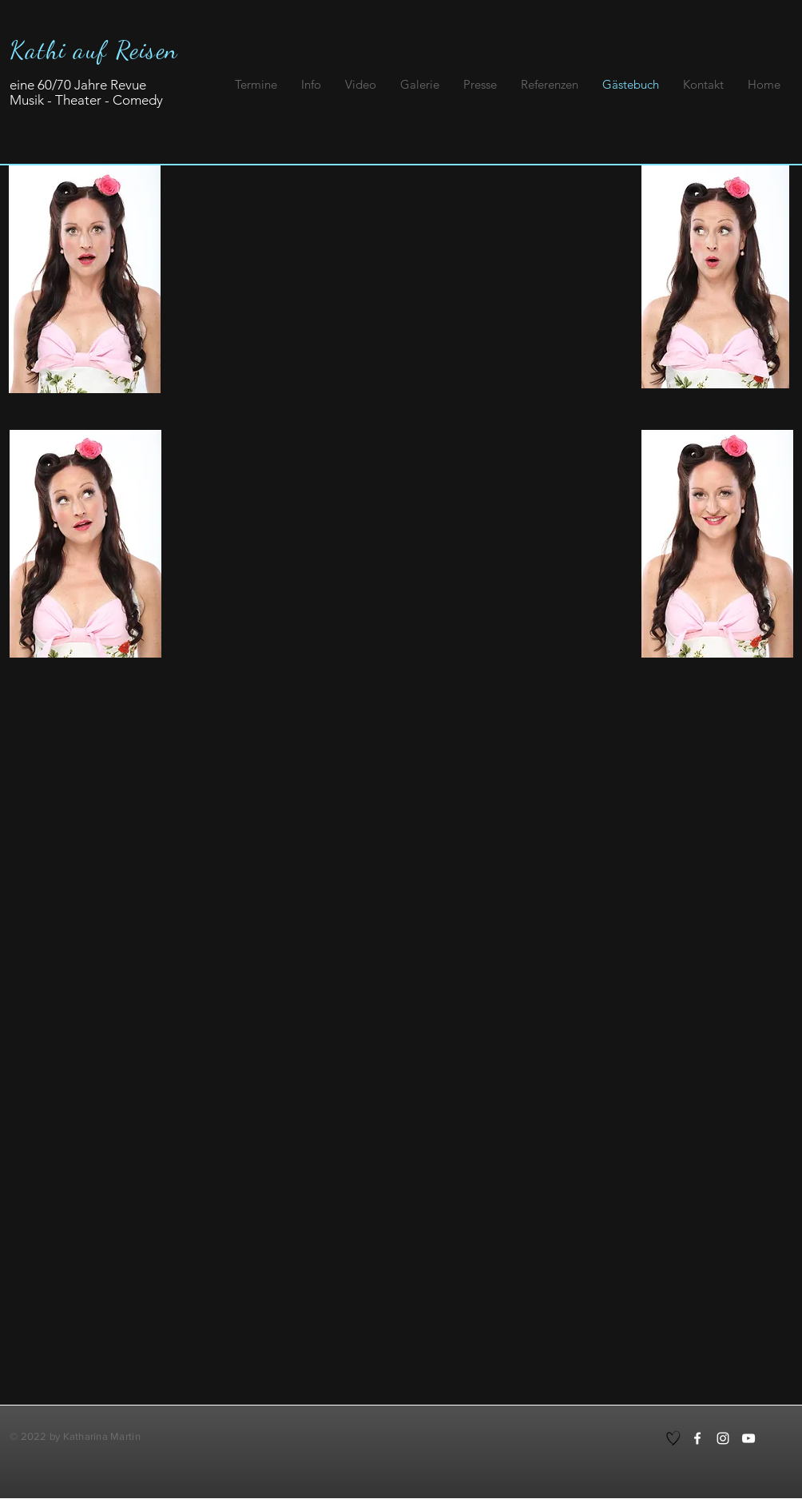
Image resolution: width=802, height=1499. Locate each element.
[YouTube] (748, 1438)
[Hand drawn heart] (673, 1438)
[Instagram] (723, 1438)
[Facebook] (697, 1438)
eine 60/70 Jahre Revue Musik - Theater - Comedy (86, 92)
